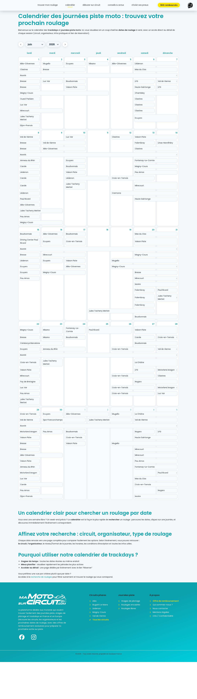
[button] (190, 5)
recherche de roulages (41, 577)
